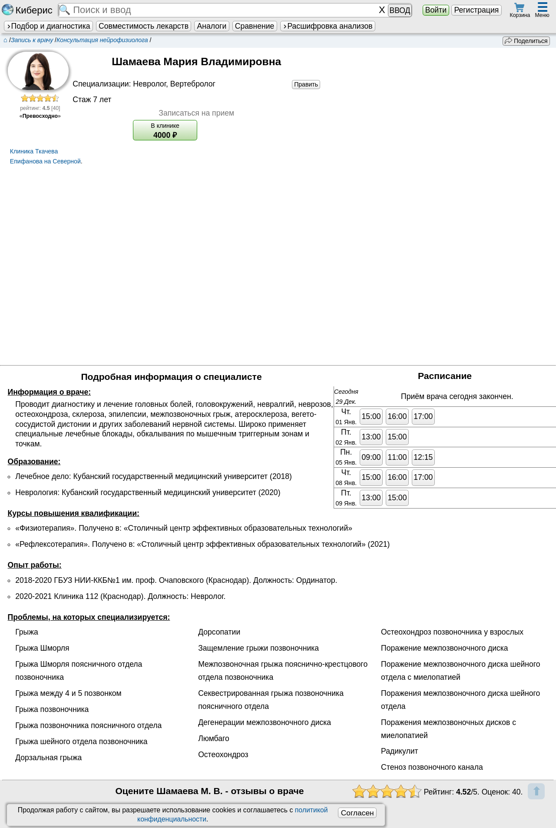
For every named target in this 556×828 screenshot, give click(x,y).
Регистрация (476, 10)
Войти (436, 10)
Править (306, 84)
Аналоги (212, 26)
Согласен (357, 812)
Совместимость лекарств (144, 26)
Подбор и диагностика (48, 26)
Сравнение (254, 26)
